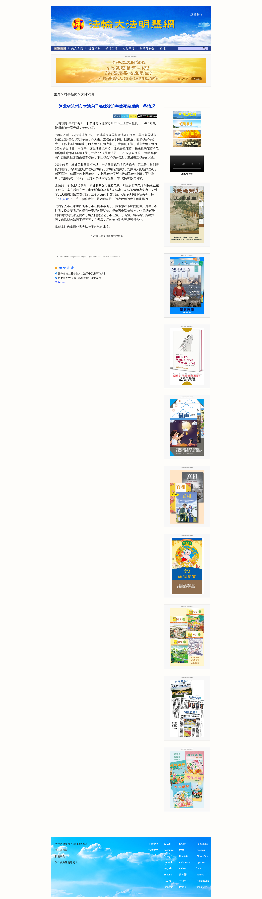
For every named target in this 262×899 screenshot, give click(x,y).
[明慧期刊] (94, 49)
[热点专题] (77, 49)
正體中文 (153, 844)
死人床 (63, 199)
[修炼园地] (111, 49)
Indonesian (185, 862)
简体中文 (153, 850)
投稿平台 (60, 856)
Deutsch (168, 862)
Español (168, 874)
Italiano (183, 868)
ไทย (198, 868)
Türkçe (200, 874)
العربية (167, 844)
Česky (167, 856)
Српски (200, 862)
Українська (202, 880)
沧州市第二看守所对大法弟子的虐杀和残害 (82, 273)
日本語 (183, 874)
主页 (57, 94)
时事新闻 (70, 94)
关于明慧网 (61, 850)
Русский (201, 850)
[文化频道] (128, 49)
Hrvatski (183, 856)
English (168, 868)
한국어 (183, 880)
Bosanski (169, 850)
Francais (168, 887)
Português (202, 844)
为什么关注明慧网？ (66, 862)
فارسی (167, 880)
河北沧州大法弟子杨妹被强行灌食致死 (79, 278)
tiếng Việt (201, 887)
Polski (182, 887)
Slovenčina (202, 856)
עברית (182, 844)
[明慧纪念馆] (147, 49)
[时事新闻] (59, 49)
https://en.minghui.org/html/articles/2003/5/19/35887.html (95, 256)
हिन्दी (181, 850)
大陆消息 (87, 94)
